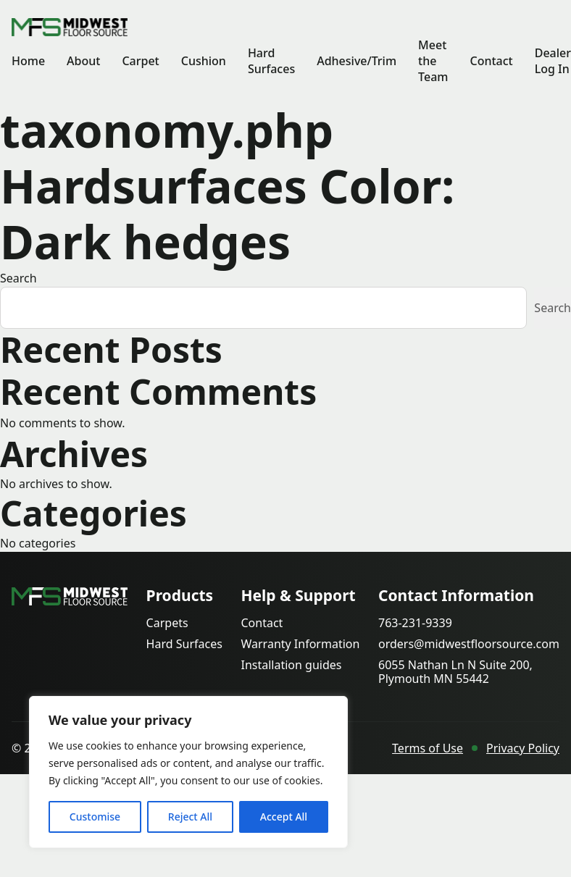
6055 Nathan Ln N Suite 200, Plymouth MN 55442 (455, 672)
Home (28, 61)
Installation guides (291, 665)
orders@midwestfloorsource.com (468, 644)
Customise (95, 816)
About (83, 61)
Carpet (140, 61)
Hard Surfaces (271, 61)
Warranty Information (300, 644)
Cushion (203, 61)
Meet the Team (433, 61)
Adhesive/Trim (356, 61)
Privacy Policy (522, 748)
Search (18, 278)
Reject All (190, 816)
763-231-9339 (415, 623)
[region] (188, 772)
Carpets (167, 623)
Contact (491, 61)
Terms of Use (427, 748)
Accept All (283, 816)
